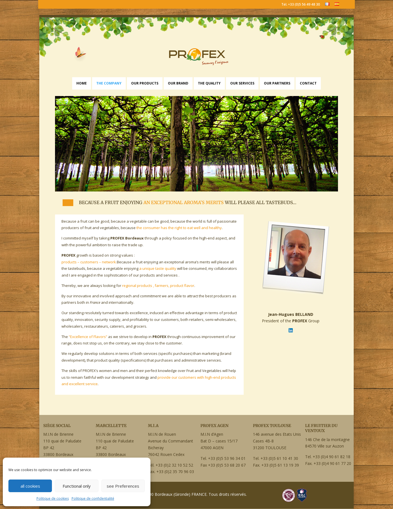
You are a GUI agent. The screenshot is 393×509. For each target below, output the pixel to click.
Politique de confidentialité (93, 498)
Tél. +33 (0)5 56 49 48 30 (301, 5)
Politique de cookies (52, 498)
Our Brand (178, 83)
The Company (109, 83)
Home (81, 83)
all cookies (30, 486)
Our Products (144, 83)
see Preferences (123, 486)
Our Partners (277, 83)
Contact (308, 83)
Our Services (242, 83)
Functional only (77, 486)
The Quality (209, 83)
